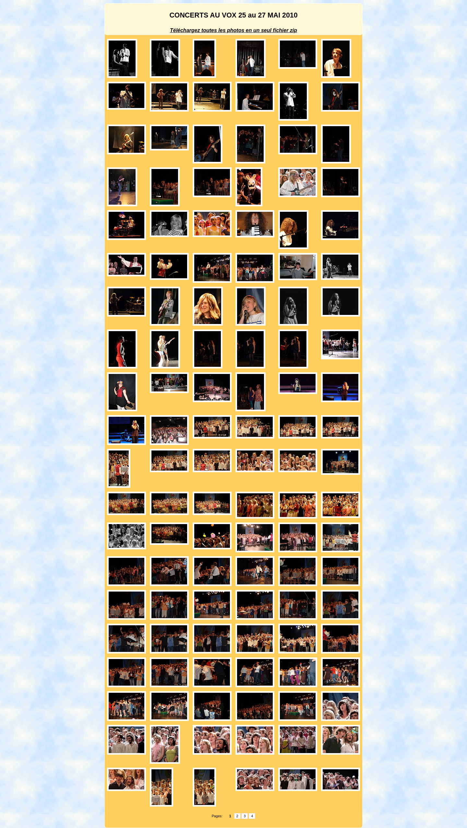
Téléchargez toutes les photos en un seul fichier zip (233, 30)
